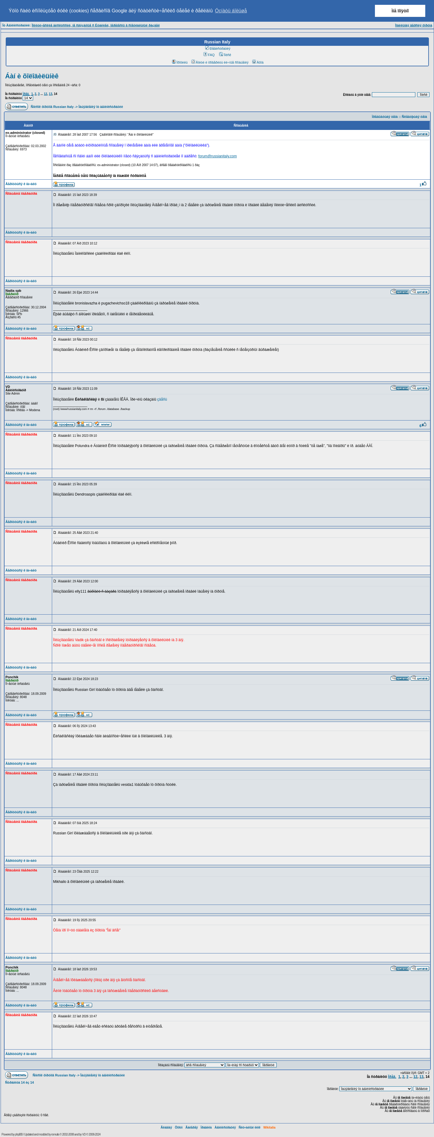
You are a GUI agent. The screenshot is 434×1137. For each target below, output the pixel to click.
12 (45, 94)
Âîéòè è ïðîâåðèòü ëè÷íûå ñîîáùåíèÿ (220, 62)
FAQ (209, 55)
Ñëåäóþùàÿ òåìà (414, 116)
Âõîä (258, 62)
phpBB (19, 1134)
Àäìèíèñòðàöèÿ (225, 1127)
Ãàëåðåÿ (191, 1127)
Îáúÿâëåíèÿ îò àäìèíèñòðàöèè (101, 107)
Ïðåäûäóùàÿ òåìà (385, 116)
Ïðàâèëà (206, 1127)
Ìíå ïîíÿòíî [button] (400, 10)
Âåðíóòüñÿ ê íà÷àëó (20, 184)
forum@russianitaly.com (217, 156)
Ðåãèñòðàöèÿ (218, 48)
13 (50, 94)
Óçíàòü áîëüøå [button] (231, 10)
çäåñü (162, 399)
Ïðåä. (26, 94)
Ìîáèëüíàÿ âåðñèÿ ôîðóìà (413, 25)
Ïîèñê (225, 55)
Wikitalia (269, 1127)
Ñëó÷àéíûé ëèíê (249, 1127)
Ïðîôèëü (180, 62)
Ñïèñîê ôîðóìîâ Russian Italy (52, 107)
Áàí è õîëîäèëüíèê (31, 76)
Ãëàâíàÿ (166, 1127)
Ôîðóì (179, 1127)
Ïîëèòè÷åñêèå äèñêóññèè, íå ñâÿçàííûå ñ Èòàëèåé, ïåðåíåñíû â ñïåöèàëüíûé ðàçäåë (96, 25)
